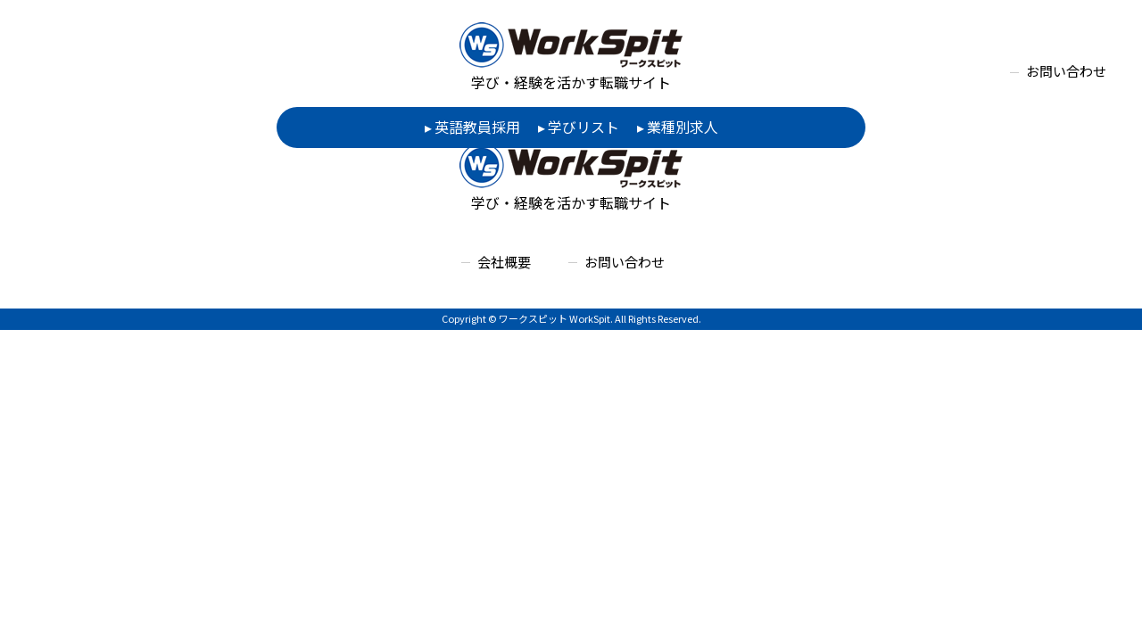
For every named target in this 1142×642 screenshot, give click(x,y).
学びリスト (583, 126)
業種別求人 (682, 126)
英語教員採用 (477, 126)
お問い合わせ (1066, 71)
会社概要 (504, 261)
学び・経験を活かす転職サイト (571, 57)
